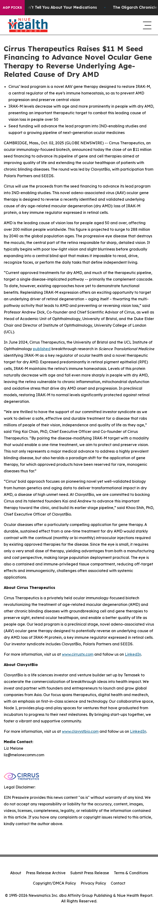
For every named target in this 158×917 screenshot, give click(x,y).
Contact (118, 883)
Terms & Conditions (131, 872)
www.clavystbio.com (80, 731)
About (15, 872)
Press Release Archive (46, 872)
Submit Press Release (89, 872)
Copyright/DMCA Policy (54, 883)
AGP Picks (12, 7)
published (42, 348)
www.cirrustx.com (77, 654)
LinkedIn (133, 654)
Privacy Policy (93, 883)
